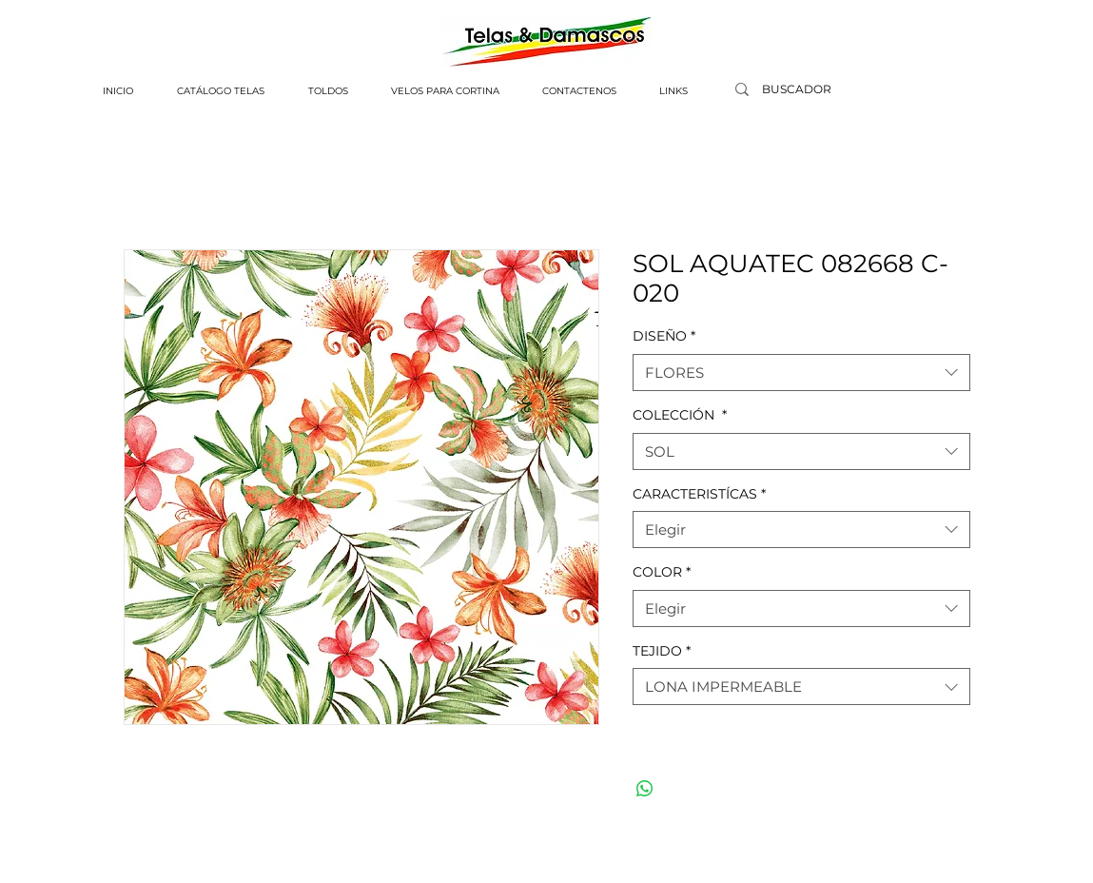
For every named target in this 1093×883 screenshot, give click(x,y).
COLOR (662, 571)
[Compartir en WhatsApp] (645, 788)
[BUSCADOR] (797, 90)
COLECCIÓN (680, 414)
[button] (220, 91)
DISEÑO (664, 335)
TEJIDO (662, 650)
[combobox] (801, 372)
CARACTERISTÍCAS (699, 493)
